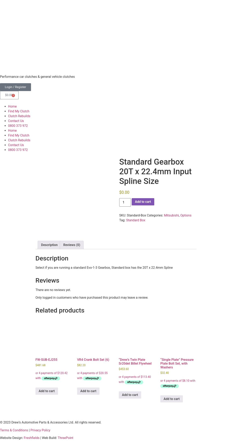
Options (185, 215)
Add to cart (143, 202)
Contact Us (16, 121)
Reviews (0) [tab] (71, 245)
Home (12, 106)
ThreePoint (65, 438)
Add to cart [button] (47, 391)
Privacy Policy (40, 430)
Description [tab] (49, 245)
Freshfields (31, 438)
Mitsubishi (171, 215)
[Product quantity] (125, 202)
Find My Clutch (18, 111)
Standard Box (135, 220)
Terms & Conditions (14, 430)
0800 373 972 (18, 126)
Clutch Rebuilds (19, 116)
